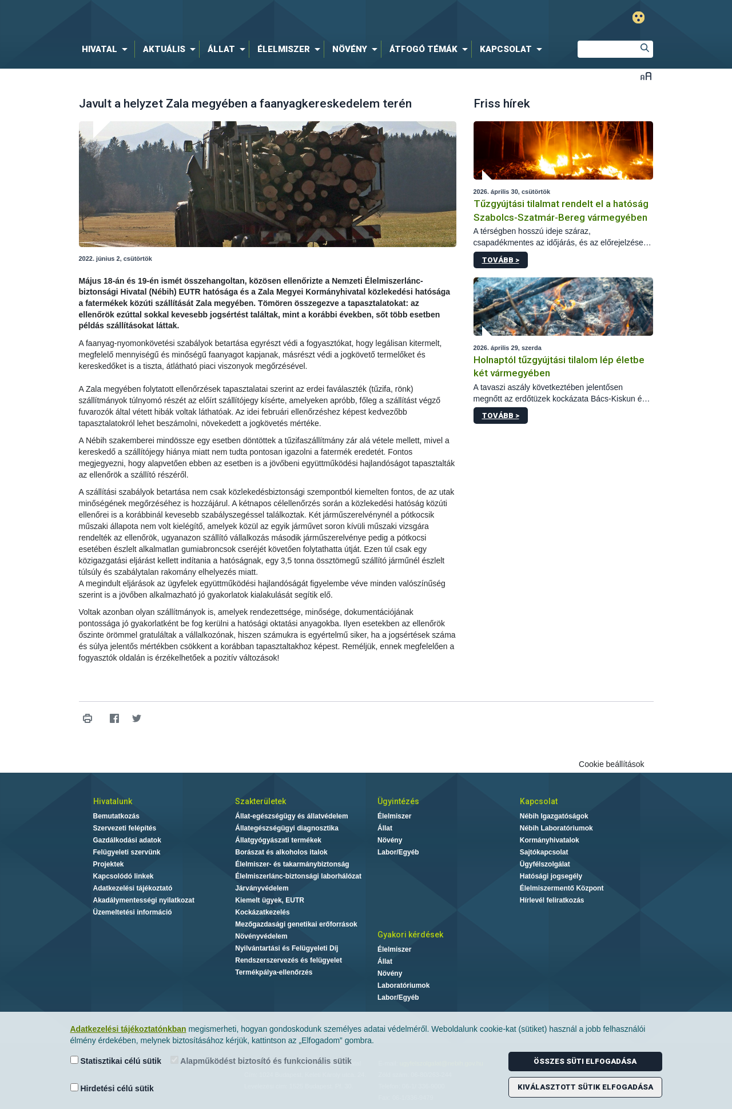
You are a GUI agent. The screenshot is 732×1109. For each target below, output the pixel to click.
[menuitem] (107, 49)
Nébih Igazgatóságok (554, 816)
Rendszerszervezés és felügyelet (288, 960)
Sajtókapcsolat (544, 852)
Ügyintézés (398, 801)
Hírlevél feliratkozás (552, 900)
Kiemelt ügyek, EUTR (269, 900)
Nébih (244, 18)
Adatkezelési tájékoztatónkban (128, 1029)
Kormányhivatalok (549, 840)
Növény (389, 840)
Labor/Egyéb (398, 852)
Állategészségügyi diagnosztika (287, 828)
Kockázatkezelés (262, 912)
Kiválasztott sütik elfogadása (585, 1087)
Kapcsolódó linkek (123, 876)
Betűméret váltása (646, 76)
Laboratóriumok (403, 985)
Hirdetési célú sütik (112, 1088)
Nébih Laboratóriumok (556, 828)
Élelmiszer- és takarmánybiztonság (292, 864)
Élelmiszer (394, 816)
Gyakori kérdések (410, 934)
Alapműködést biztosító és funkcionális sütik (261, 1061)
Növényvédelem (261, 936)
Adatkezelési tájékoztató (133, 888)
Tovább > (500, 260)
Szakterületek (260, 801)
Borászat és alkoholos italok (281, 852)
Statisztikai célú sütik (116, 1061)
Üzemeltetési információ (132, 912)
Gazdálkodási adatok (127, 840)
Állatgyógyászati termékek (278, 840)
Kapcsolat (539, 801)
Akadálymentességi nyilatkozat (143, 900)
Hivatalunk (112, 801)
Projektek (108, 864)
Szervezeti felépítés (125, 828)
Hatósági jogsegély (551, 876)
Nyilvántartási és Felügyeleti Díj (286, 948)
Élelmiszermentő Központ (562, 888)
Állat (384, 828)
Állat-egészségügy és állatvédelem (291, 816)
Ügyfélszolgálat (545, 864)
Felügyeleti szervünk (127, 852)
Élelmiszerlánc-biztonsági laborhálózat (298, 876)
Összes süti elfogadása (585, 1061)
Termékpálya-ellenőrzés (273, 972)
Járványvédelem (261, 888)
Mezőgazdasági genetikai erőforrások (296, 924)
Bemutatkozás (116, 816)
